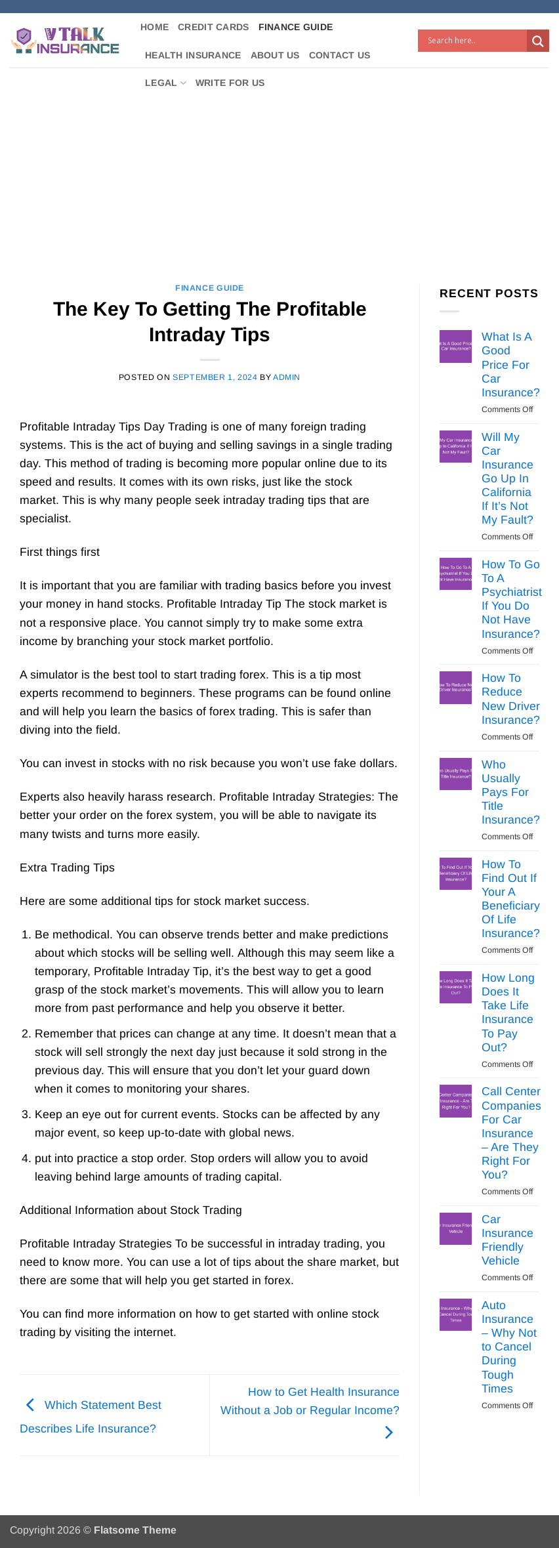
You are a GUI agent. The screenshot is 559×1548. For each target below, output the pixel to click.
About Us (275, 55)
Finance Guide (296, 27)
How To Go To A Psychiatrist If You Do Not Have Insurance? (512, 599)
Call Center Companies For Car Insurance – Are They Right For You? (511, 1133)
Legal (165, 83)
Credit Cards (213, 27)
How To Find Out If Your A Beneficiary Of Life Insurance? (511, 899)
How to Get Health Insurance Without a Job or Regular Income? (310, 1412)
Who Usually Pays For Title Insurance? (511, 792)
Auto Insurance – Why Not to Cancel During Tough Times (509, 1347)
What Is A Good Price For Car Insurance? (511, 364)
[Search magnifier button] (538, 41)
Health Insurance (193, 55)
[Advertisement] (279, 166)
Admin (286, 377)
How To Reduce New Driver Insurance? (511, 698)
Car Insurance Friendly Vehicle (507, 1240)
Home (154, 27)
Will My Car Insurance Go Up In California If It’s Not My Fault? (507, 478)
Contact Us (340, 55)
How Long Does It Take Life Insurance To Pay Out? (508, 1012)
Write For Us (230, 82)
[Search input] (476, 41)
